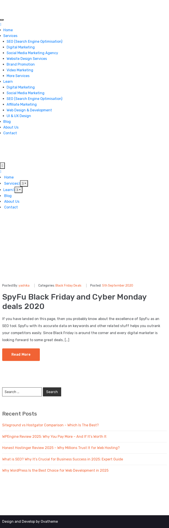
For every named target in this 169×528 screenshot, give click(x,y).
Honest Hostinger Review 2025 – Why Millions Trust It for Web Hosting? (61, 448)
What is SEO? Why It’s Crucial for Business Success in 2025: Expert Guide (62, 459)
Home (8, 30)
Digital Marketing (21, 47)
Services (10, 36)
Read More (21, 354)
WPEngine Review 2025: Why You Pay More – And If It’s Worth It (54, 436)
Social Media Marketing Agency (32, 53)
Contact (10, 133)
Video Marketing (20, 70)
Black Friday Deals (68, 285)
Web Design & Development (29, 110)
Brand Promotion (21, 64)
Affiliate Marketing (22, 104)
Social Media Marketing (25, 93)
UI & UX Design (19, 116)
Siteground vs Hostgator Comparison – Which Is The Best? (50, 425)
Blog (7, 122)
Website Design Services (27, 59)
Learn (8, 81)
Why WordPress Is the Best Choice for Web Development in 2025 (55, 470)
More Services (18, 76)
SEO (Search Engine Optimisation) (34, 41)
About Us (10, 127)
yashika (23, 285)
